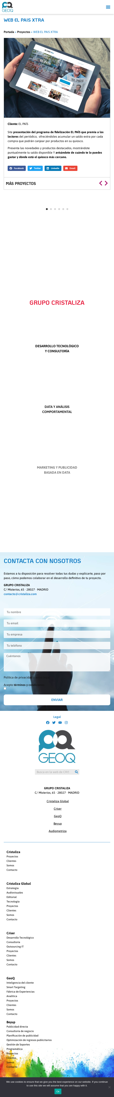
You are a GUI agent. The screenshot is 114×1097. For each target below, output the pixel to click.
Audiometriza (58, 831)
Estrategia (13, 888)
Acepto (24, 684)
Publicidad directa (17, 1026)
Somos (10, 865)
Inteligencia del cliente (20, 982)
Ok (58, 1091)
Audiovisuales (15, 892)
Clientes (11, 860)
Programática (15, 1048)
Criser (58, 808)
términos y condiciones (29, 684)
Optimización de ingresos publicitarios (29, 1040)
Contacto (12, 869)
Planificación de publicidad (22, 1035)
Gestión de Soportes (18, 1044)
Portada (9, 32)
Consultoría (13, 942)
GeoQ (58, 816)
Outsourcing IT (15, 946)
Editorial (12, 897)
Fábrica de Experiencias (21, 991)
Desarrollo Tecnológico (20, 937)
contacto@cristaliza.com (20, 594)
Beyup (58, 823)
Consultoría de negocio (20, 1031)
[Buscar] (76, 772)
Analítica (12, 996)
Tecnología (13, 901)
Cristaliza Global (58, 801)
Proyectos (23, 32)
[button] (108, 7)
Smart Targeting (16, 987)
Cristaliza (13, 852)
